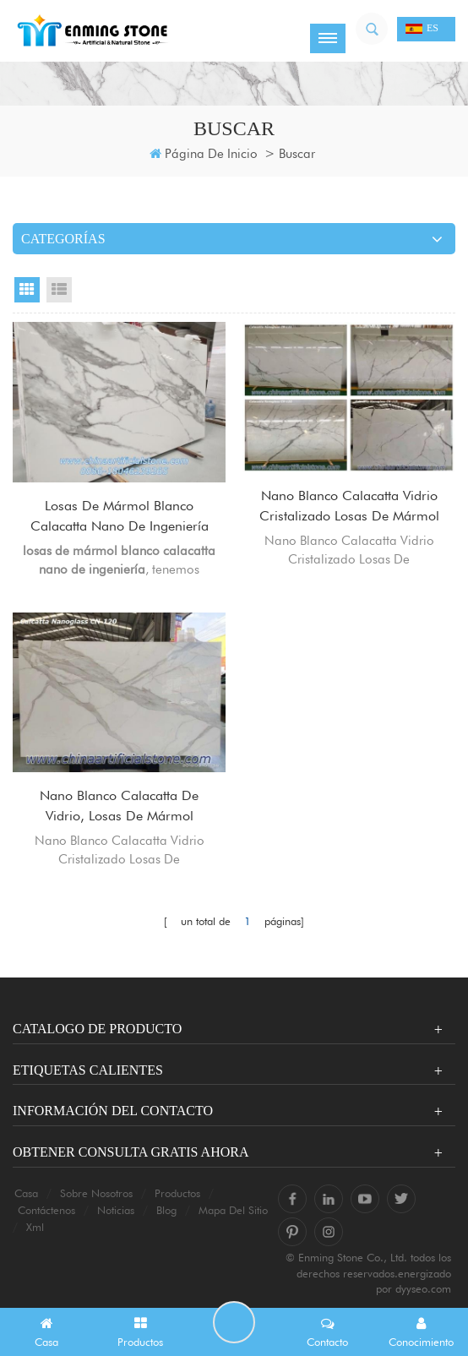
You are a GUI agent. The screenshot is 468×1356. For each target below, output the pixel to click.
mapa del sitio (233, 1210)
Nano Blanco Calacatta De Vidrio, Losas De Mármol (119, 805)
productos (177, 1193)
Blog (166, 1210)
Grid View (27, 289)
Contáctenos (46, 1210)
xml (35, 1226)
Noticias (115, 1210)
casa (26, 1193)
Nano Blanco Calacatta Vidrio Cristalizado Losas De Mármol (349, 505)
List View (59, 289)
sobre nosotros (96, 1193)
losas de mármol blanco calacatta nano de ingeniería (119, 516)
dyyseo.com (423, 1288)
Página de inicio (204, 153)
